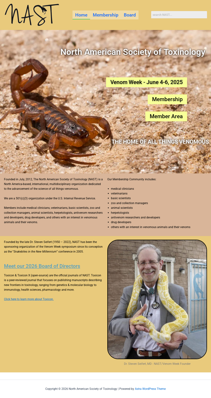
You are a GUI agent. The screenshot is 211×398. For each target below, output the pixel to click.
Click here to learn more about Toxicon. (29, 299)
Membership (105, 15)
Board (130, 15)
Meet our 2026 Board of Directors (44, 266)
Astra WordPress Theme (150, 389)
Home (81, 15)
